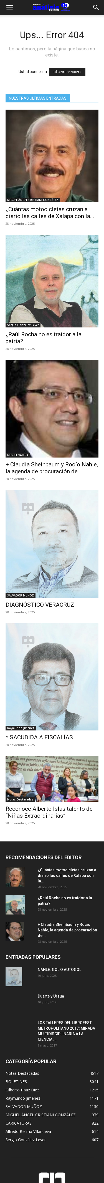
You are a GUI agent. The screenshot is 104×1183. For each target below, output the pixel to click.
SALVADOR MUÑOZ (20, 595)
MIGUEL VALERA (18, 455)
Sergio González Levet (23, 325)
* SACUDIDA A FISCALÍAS (39, 737)
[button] (9, 7)
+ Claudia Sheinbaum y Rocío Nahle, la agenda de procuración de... (52, 468)
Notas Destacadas (20, 799)
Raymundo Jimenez (20, 728)
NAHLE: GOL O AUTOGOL (60, 969)
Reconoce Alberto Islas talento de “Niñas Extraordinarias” (49, 812)
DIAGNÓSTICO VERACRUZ (40, 604)
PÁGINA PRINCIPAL (67, 72)
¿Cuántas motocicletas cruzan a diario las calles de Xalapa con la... (50, 212)
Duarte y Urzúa (51, 996)
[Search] (96, 7)
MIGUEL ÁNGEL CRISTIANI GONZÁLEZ (32, 200)
